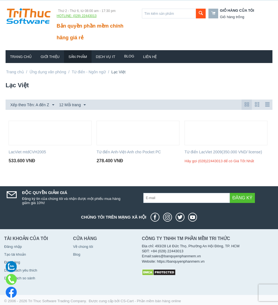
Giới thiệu (50, 57)
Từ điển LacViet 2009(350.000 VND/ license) (223, 152)
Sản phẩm (77, 57)
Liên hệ (150, 57)
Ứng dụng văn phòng (47, 72)
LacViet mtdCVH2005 (27, 152)
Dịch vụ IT (105, 57)
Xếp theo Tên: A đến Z (32, 105)
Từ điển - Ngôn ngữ (89, 72)
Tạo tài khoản (15, 254)
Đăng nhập (13, 247)
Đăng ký (242, 197)
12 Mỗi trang (72, 105)
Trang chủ (21, 57)
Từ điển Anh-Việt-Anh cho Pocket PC (129, 152)
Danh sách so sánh (19, 278)
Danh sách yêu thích (20, 270)
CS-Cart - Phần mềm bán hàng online (150, 301)
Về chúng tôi (83, 247)
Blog (129, 56)
